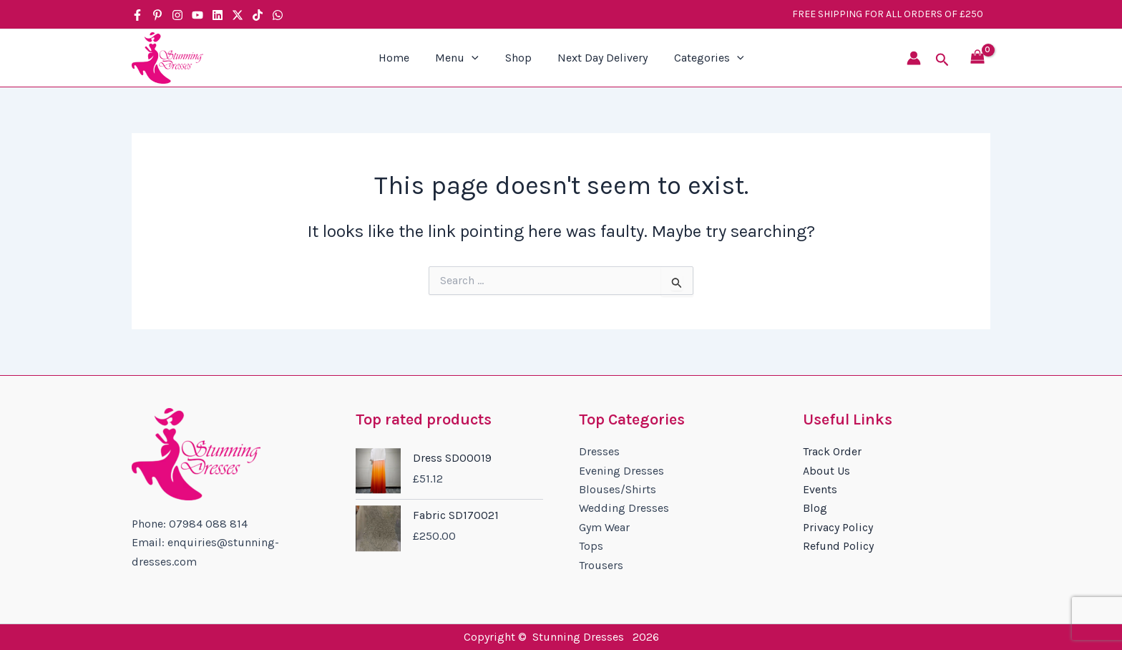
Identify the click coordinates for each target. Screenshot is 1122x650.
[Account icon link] (914, 58)
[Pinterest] (157, 15)
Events (820, 489)
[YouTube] (197, 15)
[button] (942, 60)
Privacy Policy (838, 527)
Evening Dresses (621, 470)
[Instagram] (177, 15)
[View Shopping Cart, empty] (977, 58)
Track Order (832, 451)
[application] (475, 58)
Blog (815, 508)
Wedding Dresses (624, 508)
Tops (591, 546)
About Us (826, 470)
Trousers (601, 565)
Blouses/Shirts (617, 489)
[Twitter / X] (237, 15)
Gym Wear (604, 527)
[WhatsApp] (277, 15)
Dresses (599, 451)
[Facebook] (137, 15)
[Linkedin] (217, 15)
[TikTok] (257, 15)
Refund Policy (838, 546)
